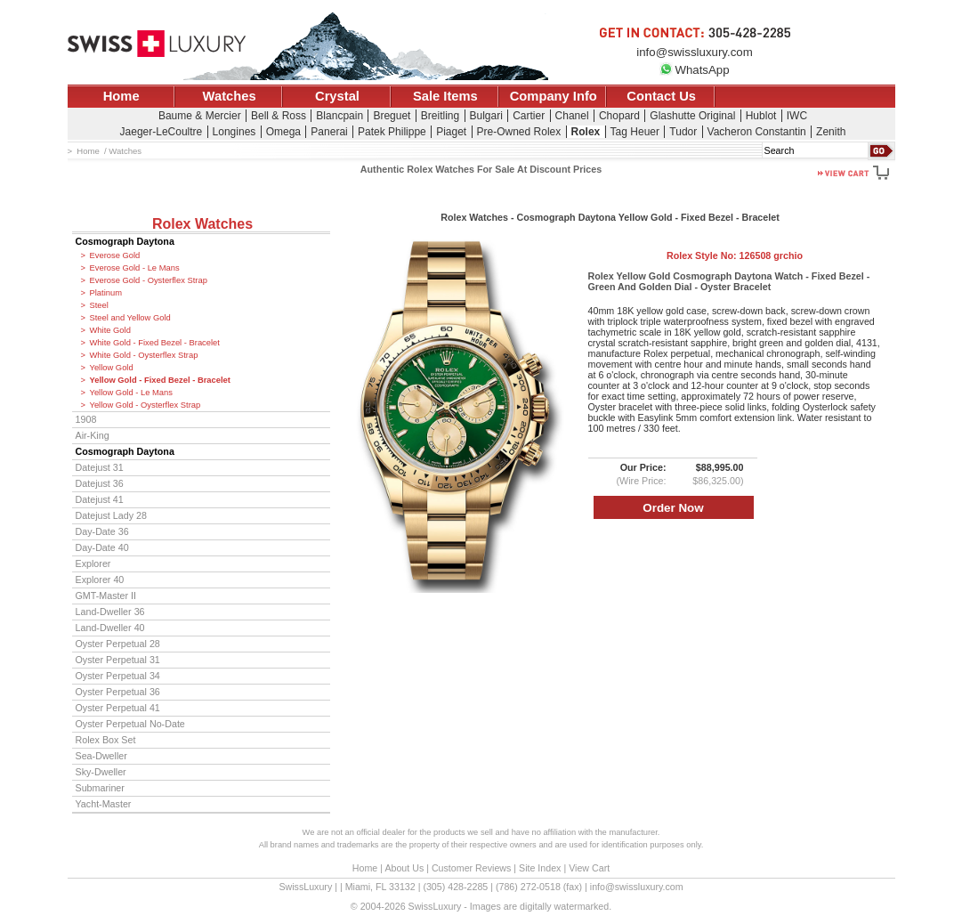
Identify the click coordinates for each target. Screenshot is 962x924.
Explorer (93, 563)
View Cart (589, 868)
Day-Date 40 (102, 547)
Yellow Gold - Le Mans (131, 392)
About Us (404, 868)
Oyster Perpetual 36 (118, 691)
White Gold (110, 330)
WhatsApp (694, 70)
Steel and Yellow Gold (130, 317)
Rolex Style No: (735, 255)
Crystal (337, 96)
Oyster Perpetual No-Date (130, 723)
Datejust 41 (100, 499)
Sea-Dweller (101, 755)
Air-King (92, 435)
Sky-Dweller (101, 771)
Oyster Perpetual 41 (118, 707)
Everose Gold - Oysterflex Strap (148, 280)
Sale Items (445, 96)
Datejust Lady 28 (111, 515)
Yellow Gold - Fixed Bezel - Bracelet (160, 380)
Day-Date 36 (102, 531)
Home (121, 96)
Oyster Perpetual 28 (118, 643)
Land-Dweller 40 (110, 627)
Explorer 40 (100, 579)
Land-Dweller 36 (110, 611)
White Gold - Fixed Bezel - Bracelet (155, 342)
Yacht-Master (104, 803)
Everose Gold (115, 255)
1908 (86, 419)
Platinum (106, 292)
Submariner (100, 787)
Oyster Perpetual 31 (118, 659)
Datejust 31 (100, 467)
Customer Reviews (471, 868)
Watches (229, 96)
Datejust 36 (100, 483)
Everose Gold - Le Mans (135, 267)
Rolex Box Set (106, 739)
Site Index (540, 868)
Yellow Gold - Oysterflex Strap (145, 405)
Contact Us (661, 96)
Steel (99, 305)
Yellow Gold (111, 367)
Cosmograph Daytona (125, 241)
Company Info (553, 96)
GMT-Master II (106, 595)
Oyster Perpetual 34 (118, 675)
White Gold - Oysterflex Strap (144, 355)
